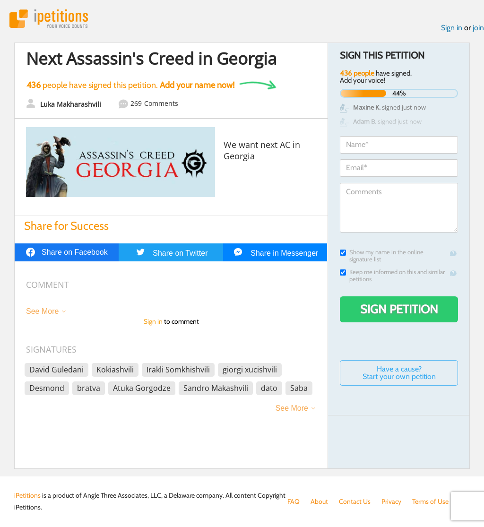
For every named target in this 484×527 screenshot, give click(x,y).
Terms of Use (430, 501)
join (478, 27)
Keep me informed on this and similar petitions (392, 275)
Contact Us (355, 501)
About (319, 501)
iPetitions (48, 18)
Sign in (451, 27)
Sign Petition (399, 309)
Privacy (391, 501)
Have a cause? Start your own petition (399, 372)
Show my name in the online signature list (382, 256)
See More (42, 311)
